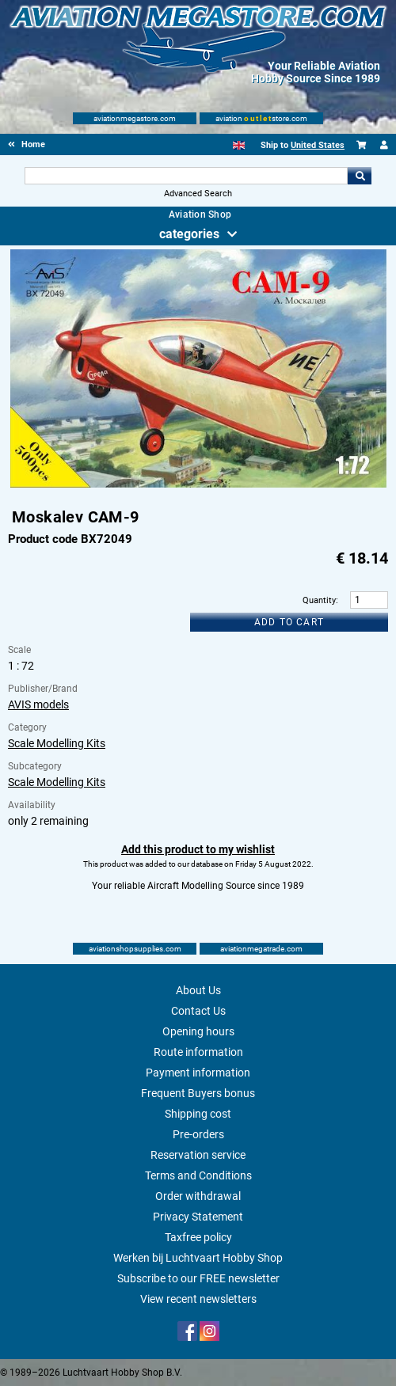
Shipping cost (198, 1113)
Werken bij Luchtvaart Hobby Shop (198, 1257)
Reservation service (198, 1155)
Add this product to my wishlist (198, 849)
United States (318, 145)
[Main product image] (198, 484)
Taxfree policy (198, 1237)
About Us (198, 990)
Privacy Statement (198, 1216)
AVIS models (38, 704)
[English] (239, 145)
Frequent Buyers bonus (198, 1093)
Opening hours (198, 1031)
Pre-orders (198, 1134)
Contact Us (198, 1010)
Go (359, 175)
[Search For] (186, 175)
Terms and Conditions (198, 1175)
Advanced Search (198, 193)
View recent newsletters (198, 1299)
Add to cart (289, 622)
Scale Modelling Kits (56, 743)
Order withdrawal (198, 1196)
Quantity (319, 600)
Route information (198, 1052)
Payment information (198, 1072)
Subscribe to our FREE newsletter (198, 1278)
